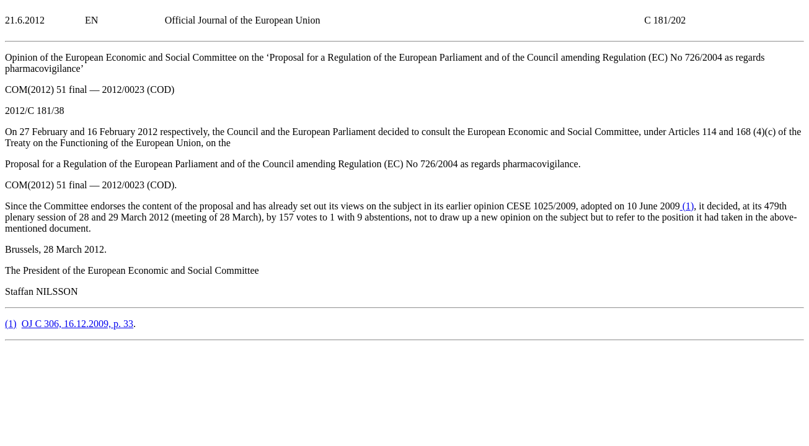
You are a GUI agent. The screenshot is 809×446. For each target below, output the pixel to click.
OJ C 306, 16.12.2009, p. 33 (77, 323)
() (687, 206)
